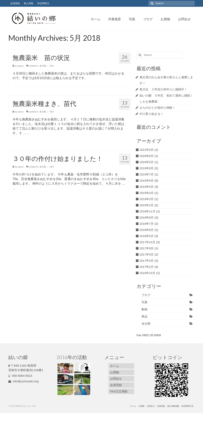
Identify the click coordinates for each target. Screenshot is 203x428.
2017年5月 (147, 254)
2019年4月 (147, 193)
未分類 (42, 66)
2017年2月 (147, 266)
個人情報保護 (173, 406)
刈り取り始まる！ (151, 113)
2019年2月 (147, 205)
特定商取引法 (187, 406)
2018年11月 (147, 211)
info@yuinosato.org (23, 381)
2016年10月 (147, 273)
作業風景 (114, 19)
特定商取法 (43, 3)
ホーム (95, 19)
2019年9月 (147, 168)
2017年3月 (147, 260)
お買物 (165, 19)
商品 (144, 316)
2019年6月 (147, 180)
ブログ (148, 19)
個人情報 (28, 3)
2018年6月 (147, 229)
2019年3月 (147, 199)
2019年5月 (147, 186)
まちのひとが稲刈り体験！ (157, 107)
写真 (132, 19)
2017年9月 (147, 248)
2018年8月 (147, 217)
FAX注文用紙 (118, 391)
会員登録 (15, 3)
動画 (144, 309)
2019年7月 (147, 174)
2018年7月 (147, 223)
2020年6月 (147, 156)
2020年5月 (147, 162)
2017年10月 (147, 242)
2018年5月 (147, 236)
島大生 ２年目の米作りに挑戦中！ (163, 89)
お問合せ (184, 19)
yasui (20, 66)
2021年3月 (147, 149)
